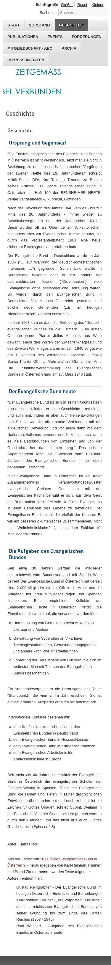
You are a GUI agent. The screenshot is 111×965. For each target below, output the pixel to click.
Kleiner (98, 4)
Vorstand (39, 25)
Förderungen (86, 36)
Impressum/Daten (25, 60)
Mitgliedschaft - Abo (29, 48)
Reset (82, 4)
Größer (67, 4)
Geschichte (71, 25)
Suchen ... (48, 12)
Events (54, 36)
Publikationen (22, 36)
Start (13, 25)
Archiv (69, 48)
